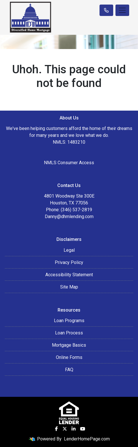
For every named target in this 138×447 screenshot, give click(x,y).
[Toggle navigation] (122, 10)
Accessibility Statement (69, 274)
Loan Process (69, 333)
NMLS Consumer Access (69, 162)
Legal (69, 250)
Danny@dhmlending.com (69, 216)
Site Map (69, 287)
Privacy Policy (69, 262)
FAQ (69, 369)
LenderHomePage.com (87, 439)
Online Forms (69, 357)
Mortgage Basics (69, 345)
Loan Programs (69, 320)
